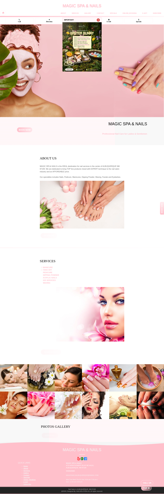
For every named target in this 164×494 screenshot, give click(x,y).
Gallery (87, 13)
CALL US (147, 482)
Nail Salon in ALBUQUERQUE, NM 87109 (82, 489)
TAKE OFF (46, 270)
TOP (146, 488)
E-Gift (144, 13)
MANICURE (47, 267)
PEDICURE (46, 272)
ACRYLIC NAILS (49, 278)
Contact (100, 13)
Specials (113, 13)
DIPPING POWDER (50, 275)
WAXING (45, 283)
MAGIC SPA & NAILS (82, 5)
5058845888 (70, 471)
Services (75, 13)
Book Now (25, 129)
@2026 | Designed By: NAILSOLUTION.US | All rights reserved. (82, 491)
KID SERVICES (48, 280)
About (63, 13)
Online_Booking (129, 13)
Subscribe (157, 13)
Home (26, 466)
